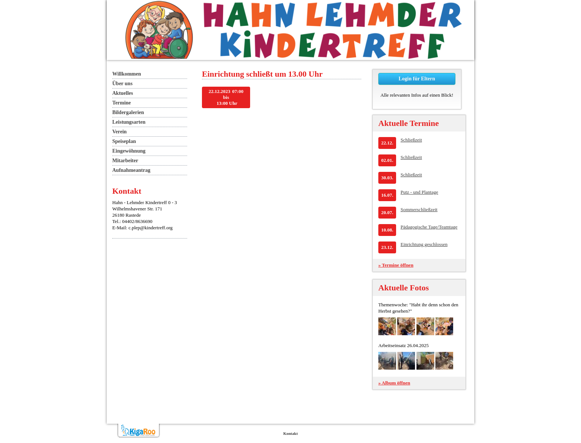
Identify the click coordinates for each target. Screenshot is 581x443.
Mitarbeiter (125, 160)
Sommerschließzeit (419, 209)
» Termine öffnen (396, 265)
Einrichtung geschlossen (424, 244)
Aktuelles (122, 93)
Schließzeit (411, 140)
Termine (121, 103)
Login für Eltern (417, 78)
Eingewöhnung (128, 151)
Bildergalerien (128, 112)
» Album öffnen (394, 383)
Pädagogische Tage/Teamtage (429, 227)
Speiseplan (124, 141)
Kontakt (290, 433)
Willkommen (126, 74)
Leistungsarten (128, 122)
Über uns (122, 83)
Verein (119, 131)
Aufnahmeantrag (131, 170)
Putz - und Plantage (419, 192)
